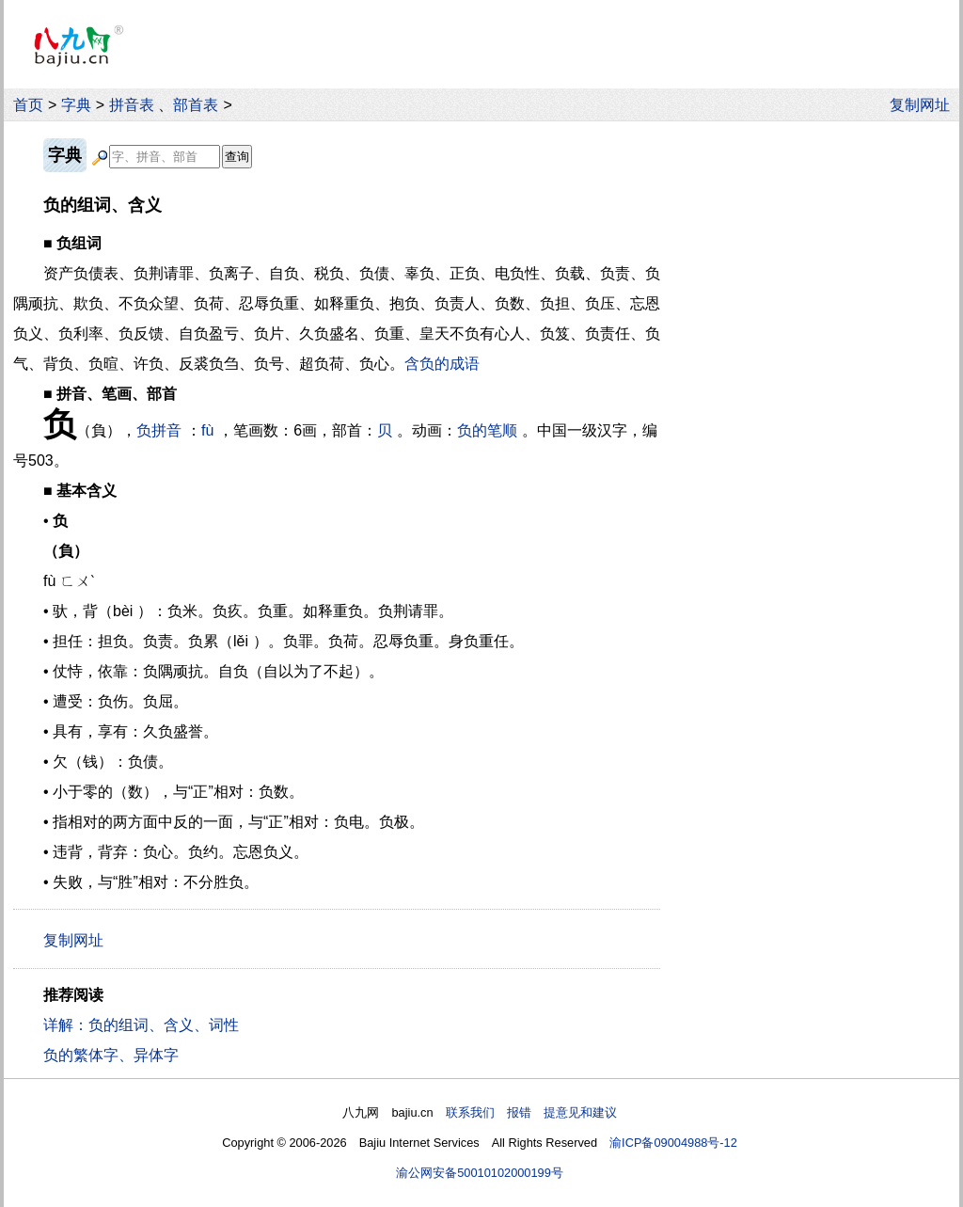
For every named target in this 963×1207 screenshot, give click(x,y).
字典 (76, 105)
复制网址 (924, 105)
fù (207, 430)
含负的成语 (442, 364)
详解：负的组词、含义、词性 (141, 1025)
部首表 (195, 105)
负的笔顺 (487, 430)
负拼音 (159, 430)
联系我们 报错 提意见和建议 (531, 1112)
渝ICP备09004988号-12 (673, 1143)
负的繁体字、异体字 (111, 1055)
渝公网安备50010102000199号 (479, 1173)
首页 (28, 105)
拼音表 (131, 105)
